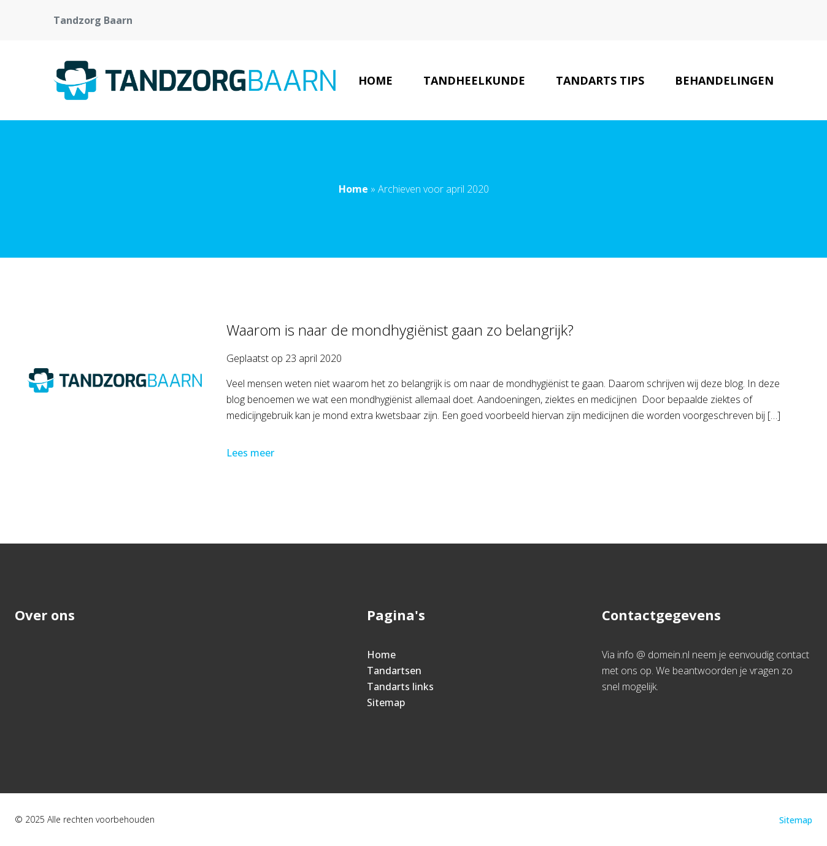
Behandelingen (724, 80)
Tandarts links (400, 686)
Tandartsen (394, 670)
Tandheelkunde (474, 80)
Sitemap (386, 702)
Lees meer (251, 453)
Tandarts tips (600, 80)
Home (375, 80)
